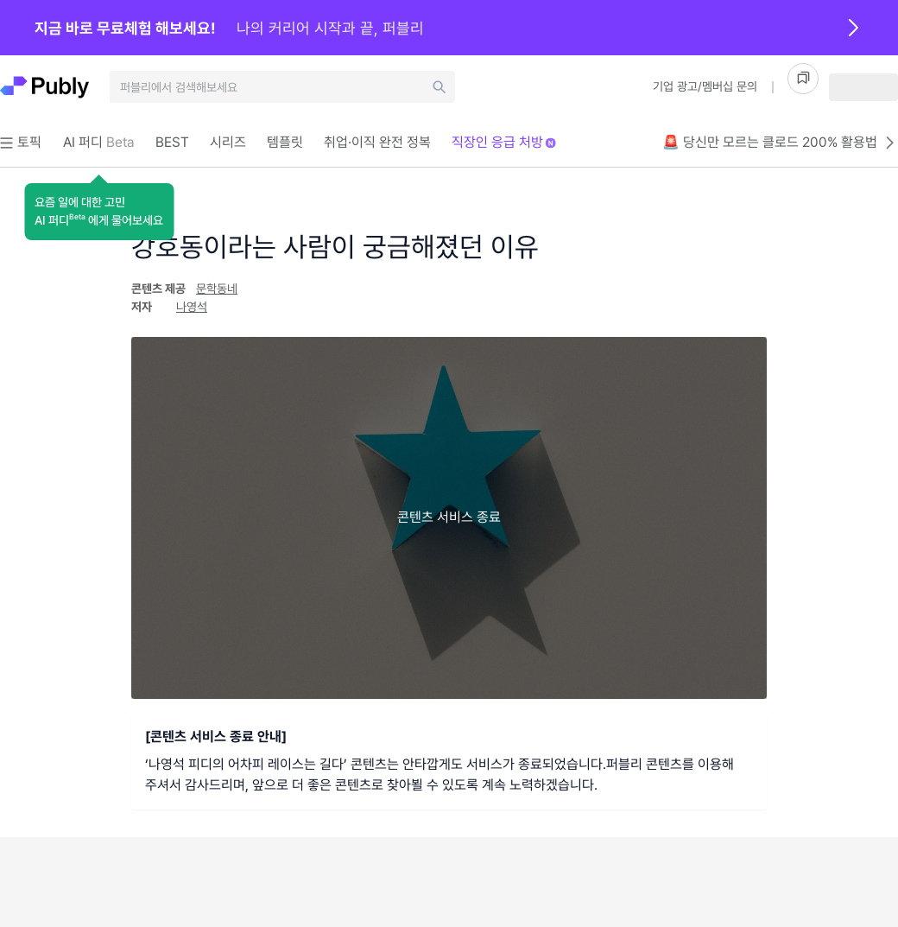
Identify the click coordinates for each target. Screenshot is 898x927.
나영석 (191, 307)
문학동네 (216, 288)
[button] (99, 211)
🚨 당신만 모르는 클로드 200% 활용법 (780, 142)
